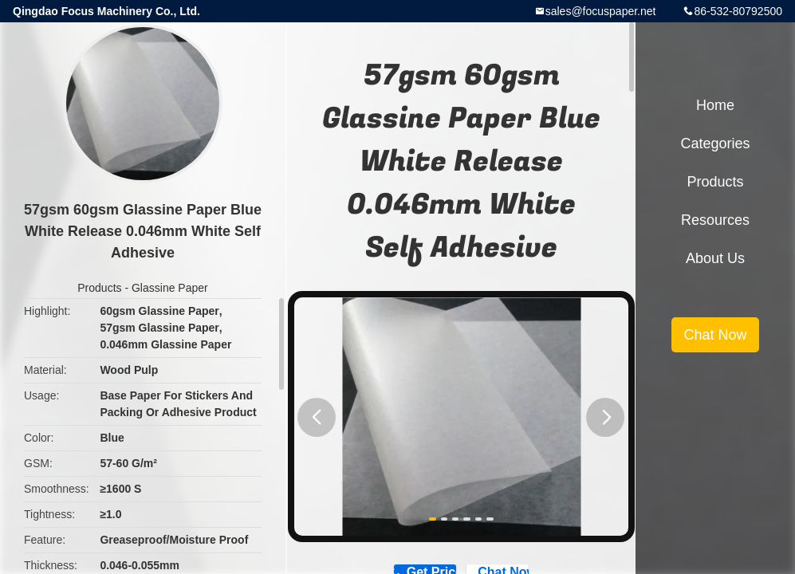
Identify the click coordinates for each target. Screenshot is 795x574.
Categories (715, 143)
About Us (715, 258)
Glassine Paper (170, 287)
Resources (715, 220)
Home (715, 105)
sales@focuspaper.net (600, 11)
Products (99, 287)
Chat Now (714, 335)
